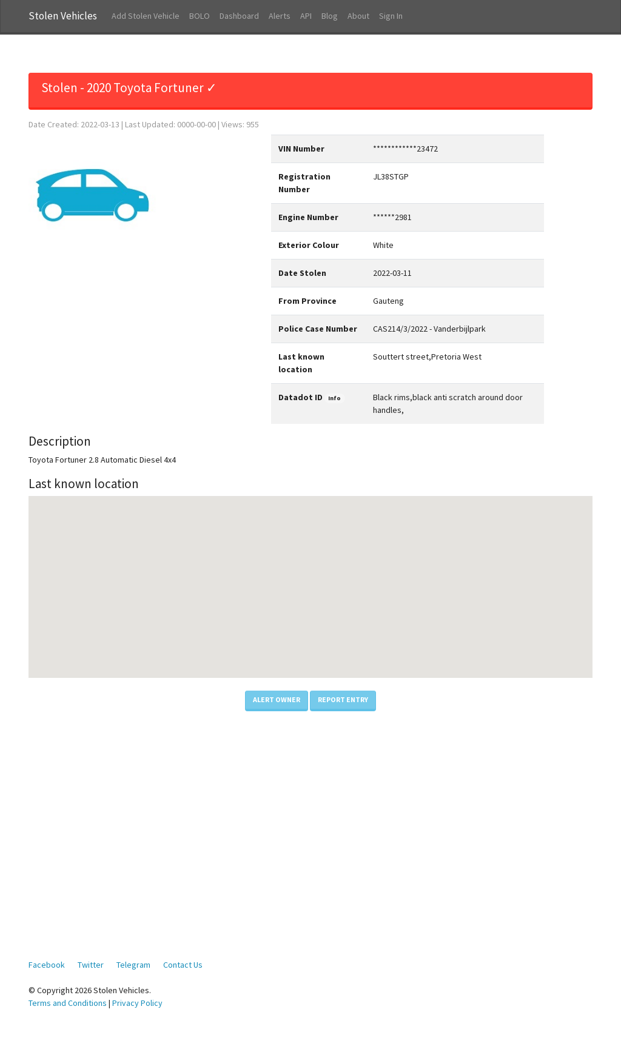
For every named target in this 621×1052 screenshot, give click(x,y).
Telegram (133, 964)
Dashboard (239, 15)
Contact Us (183, 964)
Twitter (91, 964)
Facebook (47, 964)
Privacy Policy (137, 1002)
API (306, 15)
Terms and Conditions (68, 1002)
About (358, 15)
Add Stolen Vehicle (146, 15)
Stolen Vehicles (63, 15)
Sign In (391, 15)
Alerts (279, 15)
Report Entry (343, 699)
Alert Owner (276, 699)
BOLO (199, 15)
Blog (329, 15)
